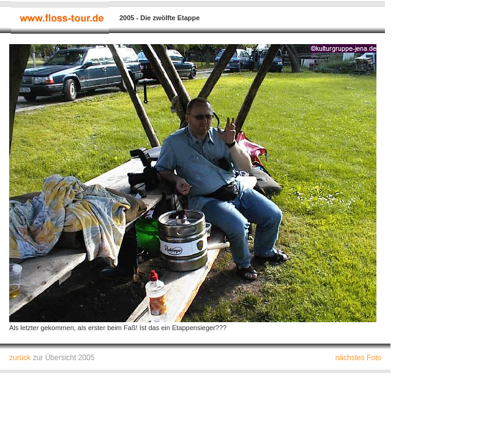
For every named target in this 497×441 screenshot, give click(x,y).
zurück (20, 357)
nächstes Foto (358, 357)
